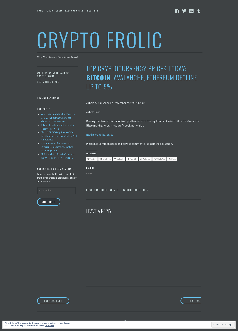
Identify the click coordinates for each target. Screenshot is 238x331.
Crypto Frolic (100, 39)
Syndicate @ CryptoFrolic (53, 74)
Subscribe (49, 202)
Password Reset (75, 10)
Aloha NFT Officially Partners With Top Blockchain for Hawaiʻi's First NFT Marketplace (59, 136)
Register (92, 10)
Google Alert (141, 190)
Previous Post (59, 301)
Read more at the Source (100, 134)
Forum (49, 10)
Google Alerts (109, 190)
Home (40, 10)
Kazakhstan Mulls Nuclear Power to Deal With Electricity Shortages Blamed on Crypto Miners (58, 118)
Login (59, 10)
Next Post (189, 301)
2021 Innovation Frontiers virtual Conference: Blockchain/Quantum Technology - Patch (57, 147)
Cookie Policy (49, 326)
